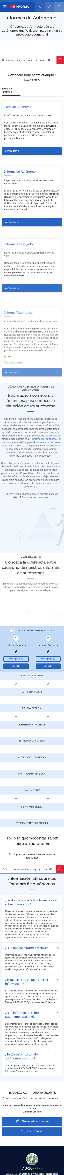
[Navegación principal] (5, 7)
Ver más (16, 666)
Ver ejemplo (16, 659)
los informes (7, 90)
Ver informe (12, 150)
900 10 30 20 (32, 1131)
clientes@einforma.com (32, 1121)
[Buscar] (59, 7)
